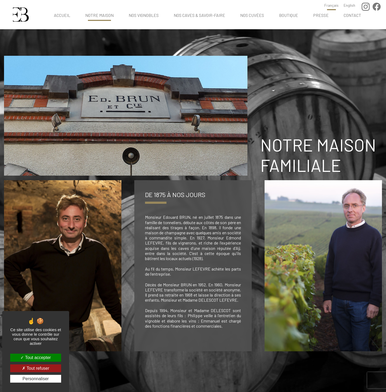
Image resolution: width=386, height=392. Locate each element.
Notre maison (99, 15)
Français (331, 5)
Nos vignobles (144, 15)
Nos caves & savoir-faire (199, 15)
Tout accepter (35, 357)
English (349, 5)
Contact (352, 15)
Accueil (62, 15)
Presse (321, 15)
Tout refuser (35, 368)
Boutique (288, 15)
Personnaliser (36, 378)
